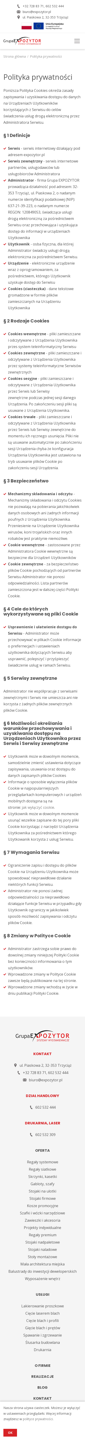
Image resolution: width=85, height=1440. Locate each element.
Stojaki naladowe (42, 1249)
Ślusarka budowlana (42, 1342)
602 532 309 (45, 1134)
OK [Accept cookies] (10, 1432)
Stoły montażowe (42, 1256)
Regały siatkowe (42, 1169)
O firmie (43, 1365)
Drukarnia (42, 1349)
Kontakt (42, 1398)
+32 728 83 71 (33, 6)
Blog (42, 1387)
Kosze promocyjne (42, 1205)
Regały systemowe (42, 1161)
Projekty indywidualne (42, 1227)
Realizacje (42, 1376)
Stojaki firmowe (42, 1198)
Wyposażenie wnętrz (42, 1278)
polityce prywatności (38, 1419)
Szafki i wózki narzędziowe (42, 1213)
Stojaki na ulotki (42, 1191)
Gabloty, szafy (42, 1183)
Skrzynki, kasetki (42, 1176)
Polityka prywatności (46, 56)
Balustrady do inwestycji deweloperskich (42, 1271)
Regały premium (42, 1234)
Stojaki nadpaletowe (42, 1242)
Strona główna (14, 56)
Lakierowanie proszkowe (42, 1306)
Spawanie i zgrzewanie (42, 1335)
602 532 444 (55, 6)
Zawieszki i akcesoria (42, 1220)
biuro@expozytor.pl (37, 12)
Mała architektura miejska (42, 1264)
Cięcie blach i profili (42, 1320)
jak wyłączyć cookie (38, 807)
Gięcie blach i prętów (42, 1327)
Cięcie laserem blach (42, 1313)
